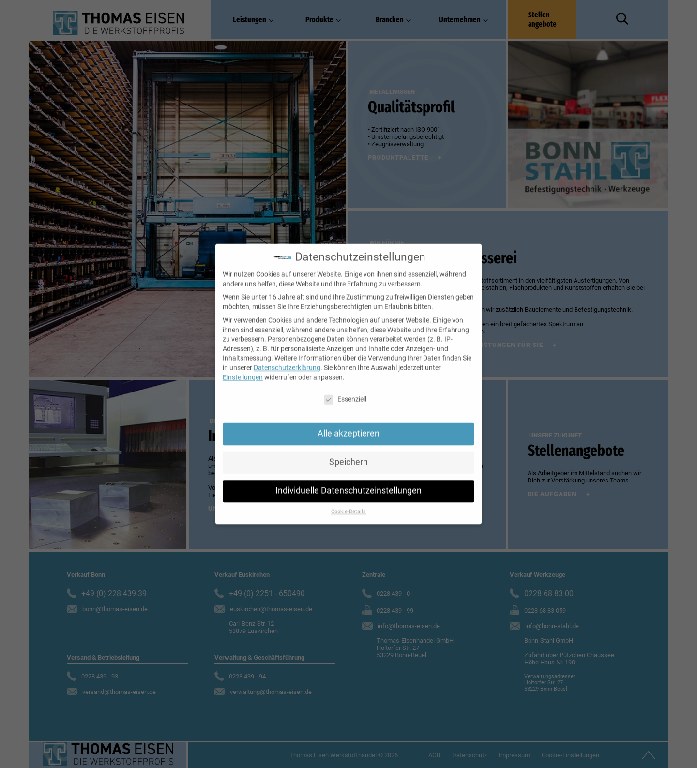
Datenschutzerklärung (287, 359)
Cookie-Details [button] (348, 503)
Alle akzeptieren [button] (348, 426)
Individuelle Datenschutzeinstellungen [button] (348, 483)
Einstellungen (243, 369)
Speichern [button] (348, 454)
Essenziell (345, 391)
